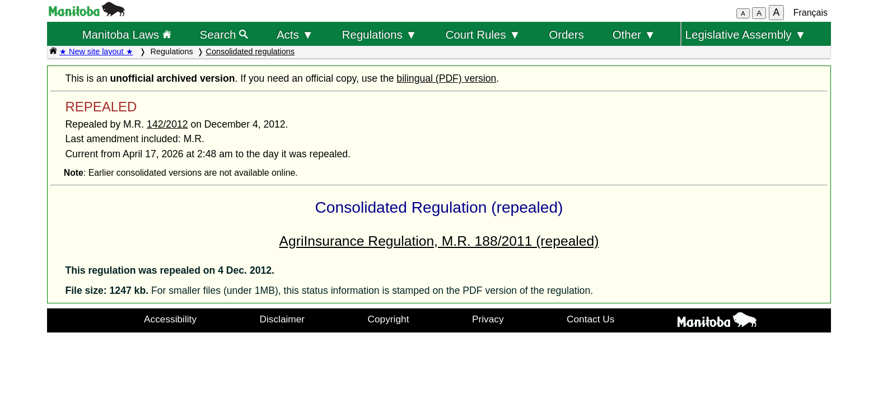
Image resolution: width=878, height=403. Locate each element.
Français (810, 12)
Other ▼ (634, 34)
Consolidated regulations (250, 51)
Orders (566, 34)
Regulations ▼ (379, 34)
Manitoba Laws (126, 34)
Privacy (488, 319)
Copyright (388, 319)
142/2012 (167, 124)
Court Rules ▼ (482, 34)
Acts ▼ (295, 34)
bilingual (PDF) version (446, 78)
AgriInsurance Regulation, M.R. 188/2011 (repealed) (439, 241)
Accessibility (170, 319)
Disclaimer (282, 319)
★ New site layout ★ (96, 51)
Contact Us (590, 319)
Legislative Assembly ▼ (745, 34)
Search (224, 34)
